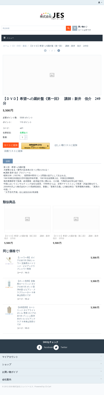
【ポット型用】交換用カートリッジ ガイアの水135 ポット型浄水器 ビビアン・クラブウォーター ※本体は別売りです (26, 288)
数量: (5, 137)
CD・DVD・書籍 (19, 45)
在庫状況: (7, 132)
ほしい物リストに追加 (66, 145)
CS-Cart (48, 386)
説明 (8, 161)
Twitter (60, 347)
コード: (6, 128)
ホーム (6, 45)
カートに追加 (11, 145)
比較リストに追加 (13, 150)
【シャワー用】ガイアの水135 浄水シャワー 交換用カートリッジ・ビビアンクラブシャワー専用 (26, 263)
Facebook (45, 347)
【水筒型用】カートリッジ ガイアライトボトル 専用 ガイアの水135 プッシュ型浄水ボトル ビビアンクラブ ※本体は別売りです (26, 316)
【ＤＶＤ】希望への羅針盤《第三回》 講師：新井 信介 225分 (27, 237)
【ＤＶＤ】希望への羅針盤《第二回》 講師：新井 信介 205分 (76, 237)
